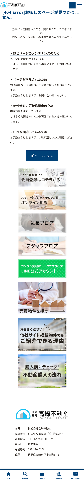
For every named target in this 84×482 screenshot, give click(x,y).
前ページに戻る (42, 155)
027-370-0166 (36, 449)
